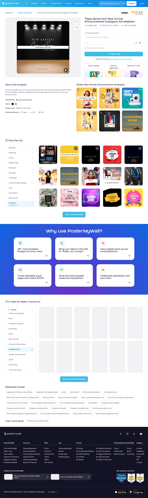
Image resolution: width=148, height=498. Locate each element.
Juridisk (139, 462)
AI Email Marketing (82, 454)
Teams (46, 457)
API (137, 460)
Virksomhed (74, 392)
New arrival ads (48, 397)
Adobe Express (119, 454)
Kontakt (139, 448)
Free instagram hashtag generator (72, 403)
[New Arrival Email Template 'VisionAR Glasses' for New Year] (135, 357)
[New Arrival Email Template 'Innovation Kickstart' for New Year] (46, 323)
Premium (47, 451)
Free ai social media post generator (120, 397)
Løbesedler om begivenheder (47, 392)
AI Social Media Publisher (85, 451)
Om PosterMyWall (10, 448)
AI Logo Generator (103, 457)
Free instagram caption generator (43, 403)
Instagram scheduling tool (38, 408)
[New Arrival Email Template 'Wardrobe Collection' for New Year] (99, 323)
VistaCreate (118, 451)
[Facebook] (120, 434)
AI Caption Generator (104, 460)
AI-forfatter (80, 457)
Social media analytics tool (102, 408)
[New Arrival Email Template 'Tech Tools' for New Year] (117, 323)
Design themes (28, 457)
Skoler (46, 460)
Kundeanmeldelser (10, 462)
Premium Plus (49, 454)
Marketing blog (63, 457)
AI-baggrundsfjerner (103, 454)
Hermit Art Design (25, 100)
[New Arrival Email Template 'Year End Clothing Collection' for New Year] (82, 323)
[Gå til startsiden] (9, 3)
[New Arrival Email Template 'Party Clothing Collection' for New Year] (82, 357)
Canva (116, 448)
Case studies (8, 454)
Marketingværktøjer (30, 460)
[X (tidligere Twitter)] (134, 434)
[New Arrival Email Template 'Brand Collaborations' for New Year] (99, 357)
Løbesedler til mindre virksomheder (19, 392)
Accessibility (141, 454)
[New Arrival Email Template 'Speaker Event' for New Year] (117, 357)
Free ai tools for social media (17, 403)
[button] (76, 21)
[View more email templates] (74, 379)
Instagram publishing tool (16, 408)
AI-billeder (80, 460)
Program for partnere (11, 457)
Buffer (129, 451)
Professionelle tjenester (91, 392)
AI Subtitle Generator (104, 448)
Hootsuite (130, 454)
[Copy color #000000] (12, 104)
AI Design (79, 448)
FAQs (138, 457)
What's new (8, 451)
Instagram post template (110, 403)
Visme (129, 448)
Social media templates (31, 454)
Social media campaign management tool (22, 414)
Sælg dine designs (10, 460)
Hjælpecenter (141, 451)
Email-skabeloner (29, 451)
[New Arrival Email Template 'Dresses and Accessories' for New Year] (64, 357)
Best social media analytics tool (92, 397)
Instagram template (59, 408)
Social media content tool (82, 414)
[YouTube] (141, 434)
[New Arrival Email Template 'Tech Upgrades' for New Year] (46, 357)
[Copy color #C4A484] (16, 104)
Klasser (61, 451)
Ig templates (93, 403)
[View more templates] (74, 214)
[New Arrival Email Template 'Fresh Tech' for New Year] (64, 323)
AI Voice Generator (103, 451)
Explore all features (30, 462)
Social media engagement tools (107, 414)
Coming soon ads (110, 392)
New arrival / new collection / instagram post (23, 397)
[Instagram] (127, 434)
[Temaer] (33, 310)
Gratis (46, 448)
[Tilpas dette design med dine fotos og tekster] (43, 47)
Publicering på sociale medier (38, 421)
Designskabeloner (29, 448)
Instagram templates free (79, 408)
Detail (64, 392)
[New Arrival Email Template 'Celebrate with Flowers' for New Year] (135, 323)
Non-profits (48, 462)
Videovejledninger (65, 448)
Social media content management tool (55, 414)
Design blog (62, 454)
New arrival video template (67, 397)
